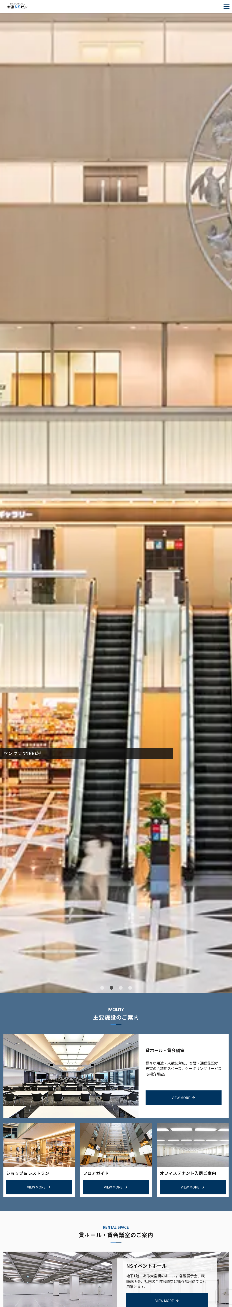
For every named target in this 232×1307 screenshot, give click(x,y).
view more (181, 1097)
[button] (102, 988)
